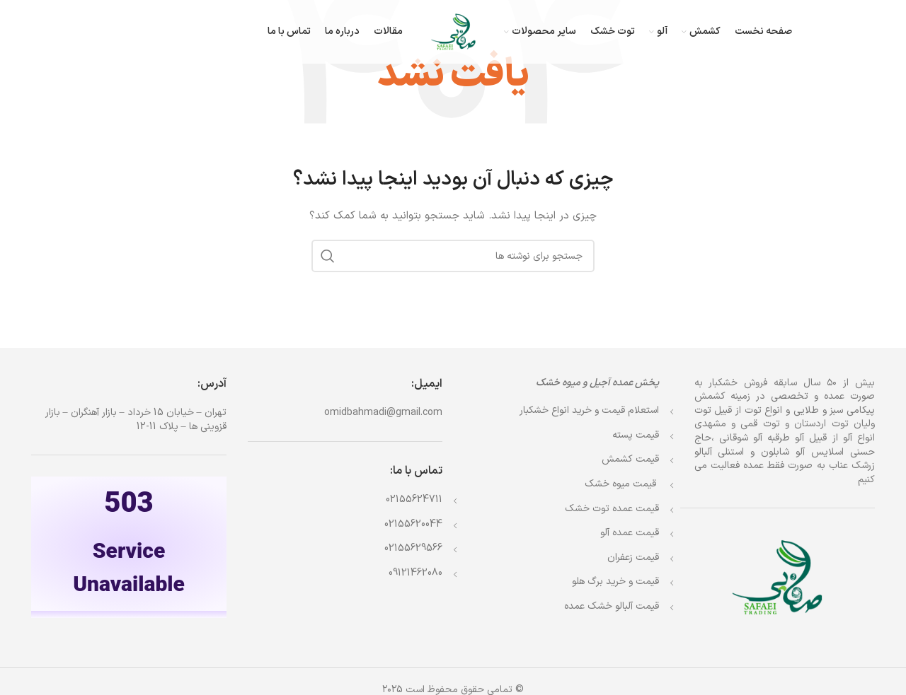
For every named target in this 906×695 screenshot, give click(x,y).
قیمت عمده (612, 508)
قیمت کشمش (630, 459)
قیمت (622, 484)
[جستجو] (453, 256)
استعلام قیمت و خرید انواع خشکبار (589, 410)
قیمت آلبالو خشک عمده (611, 606)
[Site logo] (453, 31)
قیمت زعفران (633, 557)
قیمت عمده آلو (629, 532)
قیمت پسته (635, 435)
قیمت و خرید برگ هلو (615, 581)
